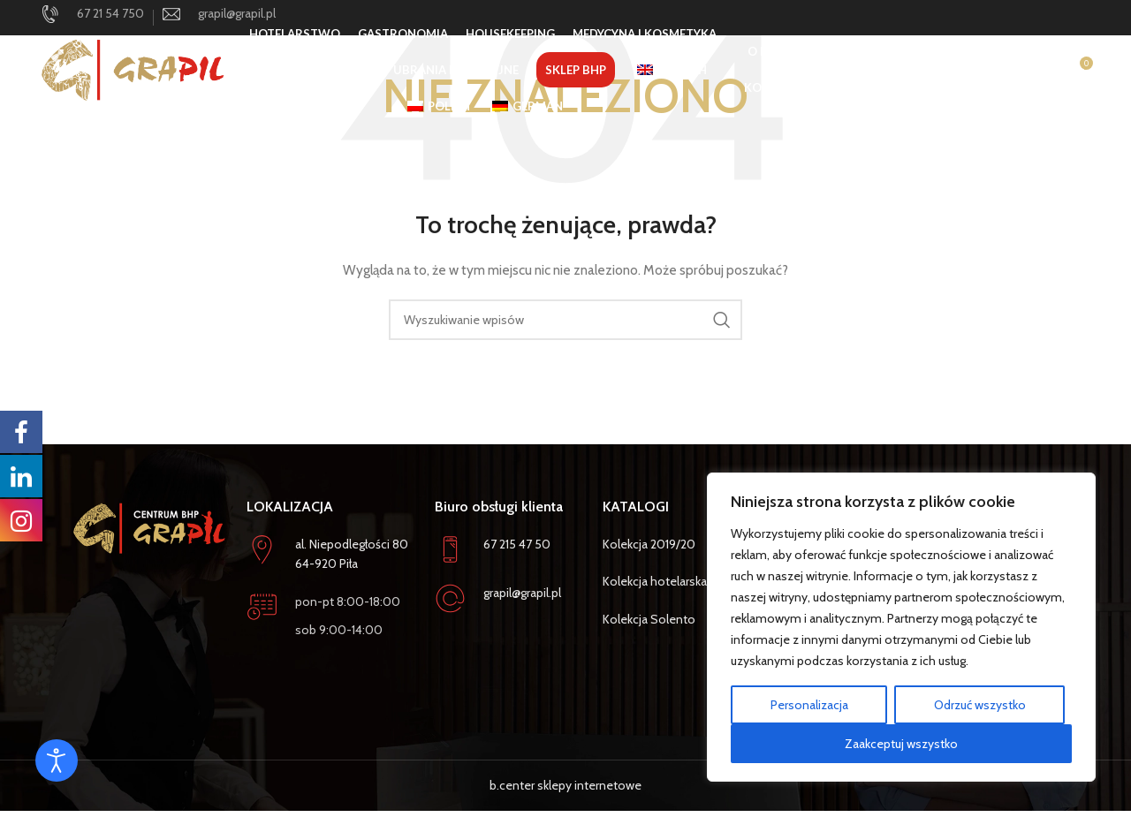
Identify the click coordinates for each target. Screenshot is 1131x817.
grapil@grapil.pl (522, 593)
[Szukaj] (1005, 75)
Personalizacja (809, 705)
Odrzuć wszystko (980, 705)
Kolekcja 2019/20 (649, 544)
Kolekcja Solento (649, 619)
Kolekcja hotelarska (655, 581)
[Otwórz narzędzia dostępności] (56, 760)
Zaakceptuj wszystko (901, 744)
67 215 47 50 (516, 544)
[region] (901, 627)
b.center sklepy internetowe (565, 785)
